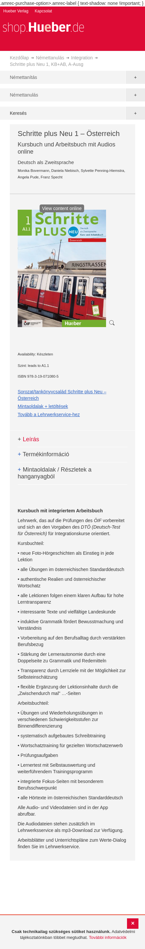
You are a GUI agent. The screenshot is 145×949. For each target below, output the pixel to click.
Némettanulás (50, 57)
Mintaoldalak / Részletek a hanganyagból (55, 473)
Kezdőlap (19, 57)
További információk (108, 937)
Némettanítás (23, 77)
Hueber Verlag (15, 11)
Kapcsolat (43, 11)
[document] (73, 935)
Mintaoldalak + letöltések (43, 406)
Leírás (28, 439)
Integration (82, 57)
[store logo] (43, 27)
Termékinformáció (43, 454)
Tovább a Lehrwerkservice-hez (49, 414)
